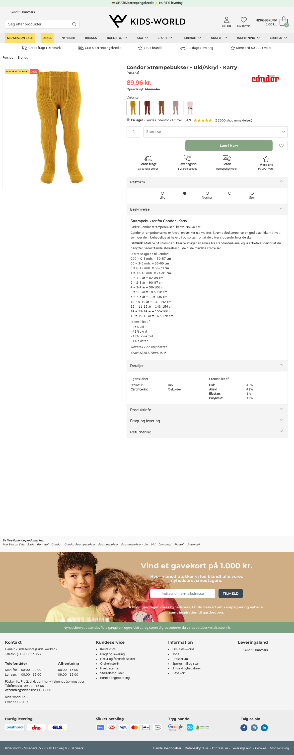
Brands (91, 38)
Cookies (260, 748)
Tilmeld (231, 593)
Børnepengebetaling (115, 678)
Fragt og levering (145, 421)
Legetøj (278, 38)
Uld (153, 544)
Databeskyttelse (197, 748)
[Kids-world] (147, 21)
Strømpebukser (108, 544)
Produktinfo (140, 410)
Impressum (220, 748)
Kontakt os (108, 649)
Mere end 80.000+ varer (251, 48)
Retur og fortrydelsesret (117, 659)
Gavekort (179, 673)
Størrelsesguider (112, 673)
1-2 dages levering (196, 48)
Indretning (248, 38)
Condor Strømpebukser (79, 544)
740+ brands (150, 48)
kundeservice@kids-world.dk (36, 649)
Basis (30, 544)
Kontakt (13, 642)
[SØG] (74, 24)
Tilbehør (191, 38)
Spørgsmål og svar (185, 663)
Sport (165, 38)
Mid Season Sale (20, 38)
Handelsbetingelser (167, 748)
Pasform (137, 182)
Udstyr (219, 38)
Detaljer (137, 366)
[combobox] (216, 131)
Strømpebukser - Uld (134, 544)
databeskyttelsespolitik (213, 628)
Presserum (180, 659)
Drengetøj (164, 544)
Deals (47, 38)
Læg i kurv (229, 145)
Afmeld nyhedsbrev (186, 668)
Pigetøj (178, 544)
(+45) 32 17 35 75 (30, 654)
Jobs (175, 654)
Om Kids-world (183, 649)
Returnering (140, 432)
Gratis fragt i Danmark (41, 48)
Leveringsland (241, 748)
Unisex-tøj (193, 544)
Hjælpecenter (110, 668)
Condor (56, 544)
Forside (7, 57)
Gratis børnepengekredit (99, 48)
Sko (142, 38)
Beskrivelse (139, 209)
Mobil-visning (279, 748)
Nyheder (68, 38)
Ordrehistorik (110, 663)
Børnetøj (117, 38)
